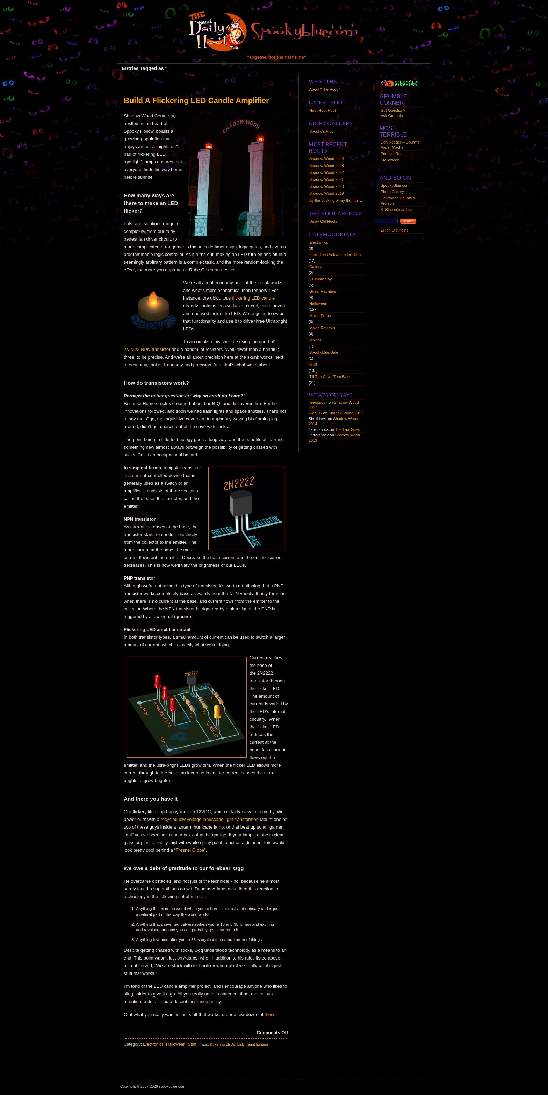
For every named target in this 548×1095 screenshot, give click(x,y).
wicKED (315, 413)
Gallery (315, 267)
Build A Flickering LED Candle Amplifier (196, 100)
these (270, 1014)
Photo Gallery (392, 192)
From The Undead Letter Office (335, 254)
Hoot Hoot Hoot (322, 110)
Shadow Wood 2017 (346, 413)
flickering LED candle (253, 298)
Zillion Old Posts (394, 230)
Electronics (153, 1044)
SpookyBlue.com (395, 185)
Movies (315, 340)
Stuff (192, 1044)
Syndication (406, 82)
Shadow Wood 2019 (326, 193)
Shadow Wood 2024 (326, 158)
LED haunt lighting (252, 1044)
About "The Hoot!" (324, 89)
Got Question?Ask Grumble (393, 113)
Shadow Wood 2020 (326, 186)
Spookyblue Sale (323, 352)
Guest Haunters (322, 291)
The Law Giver (347, 429)
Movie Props (320, 316)
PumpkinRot (391, 154)
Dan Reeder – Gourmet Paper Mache (400, 144)
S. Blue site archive (397, 209)
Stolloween (390, 160)
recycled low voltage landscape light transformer (209, 819)
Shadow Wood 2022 (326, 172)
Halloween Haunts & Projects (398, 200)
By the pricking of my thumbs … (336, 200)
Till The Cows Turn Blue (329, 377)
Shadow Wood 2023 (326, 165)
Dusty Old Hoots (323, 221)
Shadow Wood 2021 (326, 179)
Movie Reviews (322, 328)
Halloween (176, 1044)
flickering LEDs (222, 1044)
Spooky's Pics (321, 131)
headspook (318, 402)
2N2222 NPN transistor (147, 349)
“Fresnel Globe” (190, 850)
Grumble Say (320, 279)
